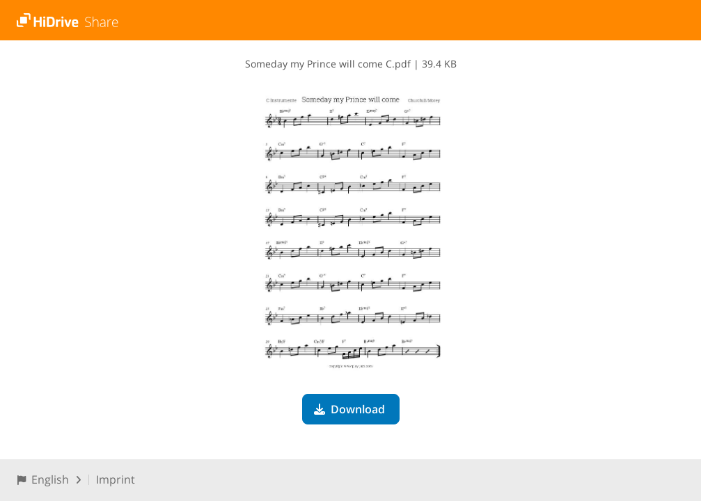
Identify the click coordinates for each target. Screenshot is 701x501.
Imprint (115, 479)
